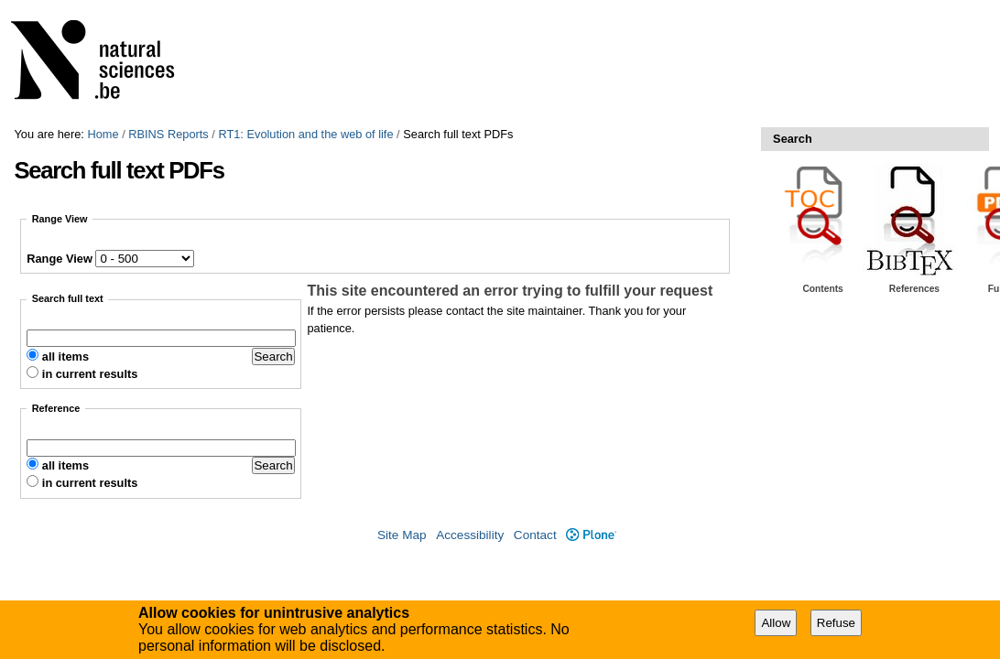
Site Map (402, 535)
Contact (535, 535)
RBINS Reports (168, 134)
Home (102, 134)
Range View (59, 258)
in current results (90, 374)
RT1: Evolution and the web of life (305, 134)
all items (65, 356)
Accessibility (470, 535)
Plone (591, 535)
